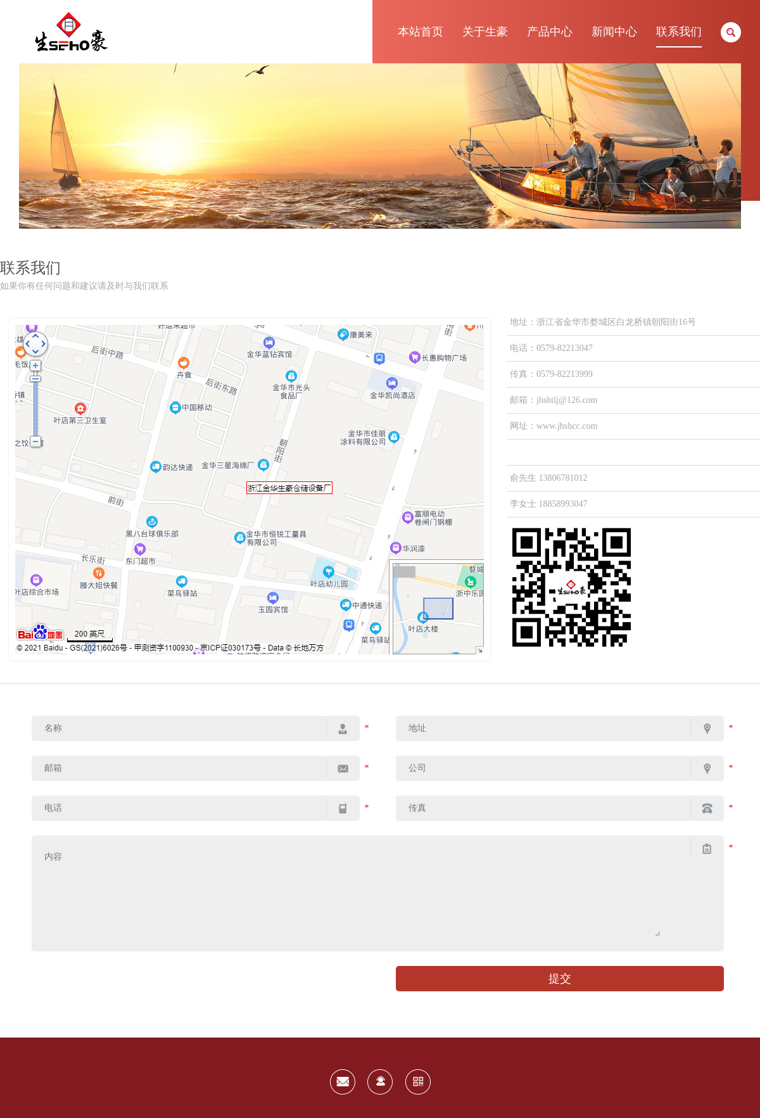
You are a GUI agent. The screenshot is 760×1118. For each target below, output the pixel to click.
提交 (559, 978)
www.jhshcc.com (566, 426)
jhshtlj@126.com (567, 400)
